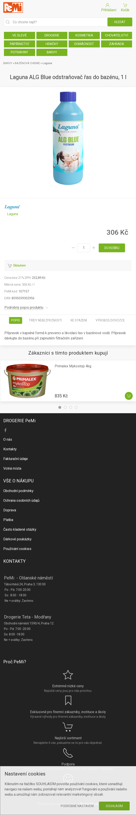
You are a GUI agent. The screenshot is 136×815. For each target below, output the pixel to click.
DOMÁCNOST (84, 44)
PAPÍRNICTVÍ (19, 44)
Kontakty (10, 449)
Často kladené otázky (19, 529)
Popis (15, 320)
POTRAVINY (19, 52)
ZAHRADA (116, 44)
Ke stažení (79, 320)
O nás (7, 439)
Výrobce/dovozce (110, 320)
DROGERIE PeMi (19, 420)
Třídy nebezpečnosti (45, 320)
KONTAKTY (14, 561)
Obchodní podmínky (18, 491)
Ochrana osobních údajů (21, 500)
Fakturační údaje (15, 459)
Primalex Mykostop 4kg (73, 366)
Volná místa (12, 468)
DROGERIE (52, 35)
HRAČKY (52, 44)
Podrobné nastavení (77, 806)
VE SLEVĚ (19, 35)
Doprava (9, 510)
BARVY (52, 52)
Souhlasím (114, 806)
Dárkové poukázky (17, 539)
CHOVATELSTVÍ (116, 35)
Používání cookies (17, 549)
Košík (125, 7)
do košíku (111, 248)
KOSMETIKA (84, 35)
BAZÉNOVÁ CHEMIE (27, 63)
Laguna (47, 63)
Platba (8, 520)
